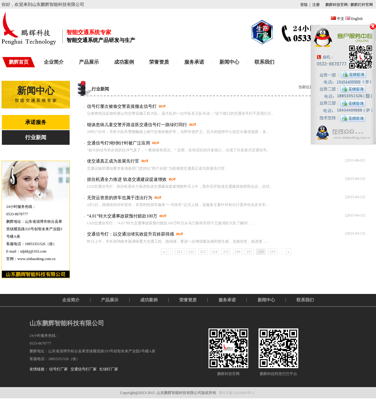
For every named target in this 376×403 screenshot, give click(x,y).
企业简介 (54, 62)
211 (179, 252)
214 (214, 252)
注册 (316, 4)
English (357, 18)
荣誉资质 (159, 62)
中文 (340, 18)
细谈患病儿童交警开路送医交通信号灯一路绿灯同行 (137, 124)
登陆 (304, 4)
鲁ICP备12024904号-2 (236, 393)
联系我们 (264, 62)
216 (238, 252)
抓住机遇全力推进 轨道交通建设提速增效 (127, 179)
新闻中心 (229, 62)
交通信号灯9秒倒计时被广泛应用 (118, 143)
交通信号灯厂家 (84, 369)
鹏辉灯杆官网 (362, 4)
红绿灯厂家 (108, 369)
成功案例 (124, 62)
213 (203, 252)
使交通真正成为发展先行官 (113, 161)
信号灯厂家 (58, 369)
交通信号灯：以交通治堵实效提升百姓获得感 (130, 234)
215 (226, 252)
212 (191, 252)
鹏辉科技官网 (336, 4)
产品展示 (89, 62)
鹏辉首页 (19, 62)
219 (272, 252)
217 (249, 252)
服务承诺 (194, 62)
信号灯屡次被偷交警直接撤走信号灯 (122, 106)
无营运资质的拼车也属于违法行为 (119, 197)
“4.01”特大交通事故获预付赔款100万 (122, 216)
